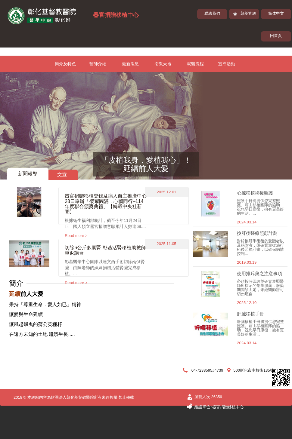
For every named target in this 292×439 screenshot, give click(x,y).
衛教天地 (162, 63)
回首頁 (276, 35)
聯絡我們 (212, 13)
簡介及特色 (65, 63)
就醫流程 (195, 63)
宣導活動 (226, 63)
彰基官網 (248, 13)
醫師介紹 (97, 63)
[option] (146, 126)
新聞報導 (27, 173)
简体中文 (276, 13)
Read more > (76, 235)
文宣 (62, 174)
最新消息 (130, 63)
